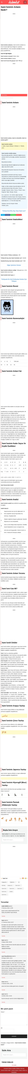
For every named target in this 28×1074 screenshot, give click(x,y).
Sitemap (22, 1068)
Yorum (3, 1012)
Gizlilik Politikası (16, 1068)
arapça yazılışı (11, 885)
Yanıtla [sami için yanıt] (3, 1002)
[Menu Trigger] (25, 2)
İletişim (10, 1068)
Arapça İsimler (5, 882)
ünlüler (11, 891)
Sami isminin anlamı (5, 888)
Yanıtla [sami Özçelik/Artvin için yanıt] (3, 977)
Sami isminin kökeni (20, 888)
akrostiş (3, 885)
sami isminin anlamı (5, 894)
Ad (1, 1028)
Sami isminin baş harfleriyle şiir (13, 888)
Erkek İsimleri (13, 882)
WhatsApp (13, 214)
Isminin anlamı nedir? (14, 2)
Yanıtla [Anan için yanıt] (3, 989)
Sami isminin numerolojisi (5, 891)
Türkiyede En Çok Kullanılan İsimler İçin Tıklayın (14, 280)
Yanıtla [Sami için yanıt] (3, 936)
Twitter (2, 214)
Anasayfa (3, 1042)
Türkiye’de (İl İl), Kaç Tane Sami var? (14, 211)
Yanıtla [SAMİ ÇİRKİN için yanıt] (3, 916)
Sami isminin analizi (18, 885)
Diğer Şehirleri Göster (14, 265)
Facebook (8, 214)
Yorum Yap (19, 214)
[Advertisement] (14, 29)
